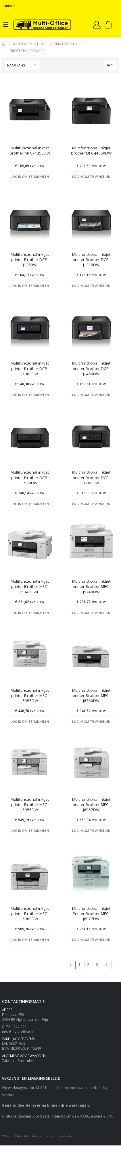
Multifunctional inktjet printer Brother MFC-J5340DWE (30, 586)
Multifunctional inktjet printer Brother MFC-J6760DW (91, 695)
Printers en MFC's (69, 43)
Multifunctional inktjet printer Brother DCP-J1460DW (91, 368)
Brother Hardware (27, 50)
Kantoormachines (29, 43)
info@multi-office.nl (18, 1031)
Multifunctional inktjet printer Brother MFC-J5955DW (30, 695)
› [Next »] (115, 964)
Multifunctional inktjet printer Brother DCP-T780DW (91, 477)
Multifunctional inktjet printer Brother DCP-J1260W (30, 259)
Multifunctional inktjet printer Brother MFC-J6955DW (30, 804)
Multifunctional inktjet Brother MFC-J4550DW (91, 150)
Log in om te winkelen (30, 176)
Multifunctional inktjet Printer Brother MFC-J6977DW (91, 913)
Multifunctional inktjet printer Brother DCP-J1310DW (91, 259)
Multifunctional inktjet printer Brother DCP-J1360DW (30, 368)
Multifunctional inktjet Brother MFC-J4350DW (29, 150)
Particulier (26, 1060)
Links (7, 5)
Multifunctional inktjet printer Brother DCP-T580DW (30, 477)
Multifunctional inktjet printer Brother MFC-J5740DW (91, 586)
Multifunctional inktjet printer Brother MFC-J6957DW (91, 804)
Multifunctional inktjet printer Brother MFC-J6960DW (30, 913)
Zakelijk (8, 1060)
